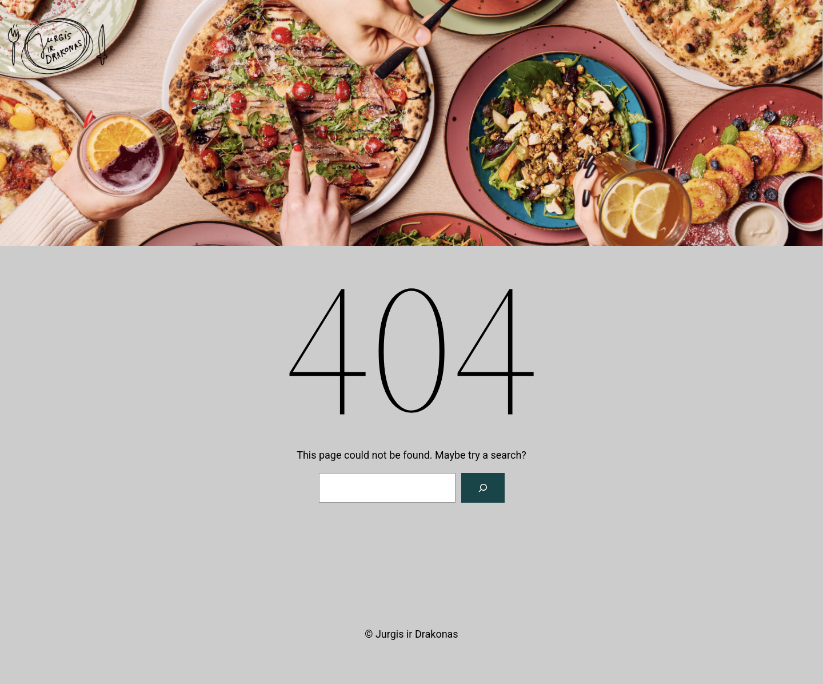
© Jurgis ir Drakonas (411, 634)
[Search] (483, 488)
